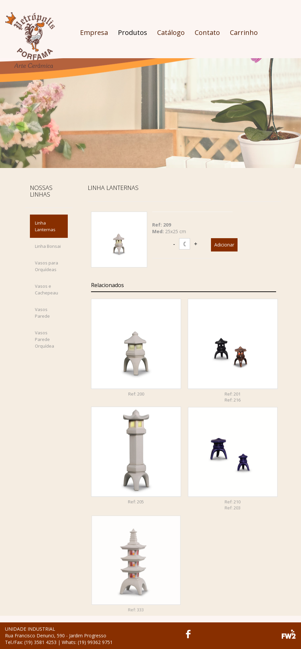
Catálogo (171, 32)
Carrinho (244, 32)
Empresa (94, 32)
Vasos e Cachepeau (46, 289)
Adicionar (224, 245)
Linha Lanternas (45, 226)
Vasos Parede (42, 312)
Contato (207, 32)
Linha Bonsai (48, 246)
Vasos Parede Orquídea (44, 339)
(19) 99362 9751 (95, 642)
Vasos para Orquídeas (46, 266)
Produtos (132, 32)
